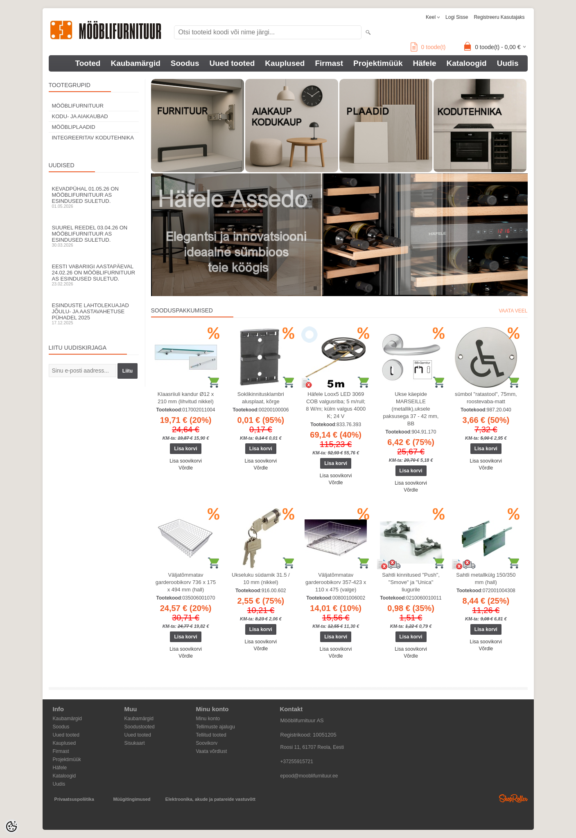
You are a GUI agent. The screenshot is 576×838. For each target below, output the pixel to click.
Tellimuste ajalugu (215, 727)
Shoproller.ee (513, 798)
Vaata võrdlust (211, 751)
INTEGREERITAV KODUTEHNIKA (93, 138)
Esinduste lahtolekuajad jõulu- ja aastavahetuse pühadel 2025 (94, 313)
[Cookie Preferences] (11, 826)
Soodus (185, 63)
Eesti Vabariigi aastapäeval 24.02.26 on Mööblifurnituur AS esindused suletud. (94, 274)
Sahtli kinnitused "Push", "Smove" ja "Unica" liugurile (411, 582)
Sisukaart (134, 743)
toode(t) (428, 47)
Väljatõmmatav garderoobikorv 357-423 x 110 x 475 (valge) (335, 582)
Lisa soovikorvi (185, 461)
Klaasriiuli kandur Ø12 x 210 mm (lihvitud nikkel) (186, 397)
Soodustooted (139, 727)
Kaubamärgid (135, 63)
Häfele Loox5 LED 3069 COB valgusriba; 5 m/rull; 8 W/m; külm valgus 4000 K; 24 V (336, 405)
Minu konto (208, 718)
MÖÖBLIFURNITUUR (78, 106)
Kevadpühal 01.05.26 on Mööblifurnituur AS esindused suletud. (94, 197)
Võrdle (185, 468)
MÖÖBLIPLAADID (73, 127)
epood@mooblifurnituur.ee (309, 776)
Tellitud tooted (211, 735)
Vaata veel (513, 311)
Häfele (424, 63)
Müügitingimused (131, 799)
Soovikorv (207, 743)
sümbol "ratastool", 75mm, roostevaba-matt (486, 397)
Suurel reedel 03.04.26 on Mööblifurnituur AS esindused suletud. (94, 236)
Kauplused (285, 63)
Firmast (329, 63)
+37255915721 (296, 761)
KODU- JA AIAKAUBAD (80, 116)
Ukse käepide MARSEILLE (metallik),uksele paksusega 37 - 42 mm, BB (411, 409)
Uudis (508, 63)
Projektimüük (377, 63)
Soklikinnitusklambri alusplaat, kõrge (260, 397)
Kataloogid (467, 63)
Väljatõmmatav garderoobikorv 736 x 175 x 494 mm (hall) (186, 582)
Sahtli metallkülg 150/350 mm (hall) (485, 578)
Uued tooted (232, 63)
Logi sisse (456, 17)
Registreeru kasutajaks (499, 17)
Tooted (88, 63)
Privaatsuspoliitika (74, 799)
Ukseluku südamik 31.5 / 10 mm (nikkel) (261, 578)
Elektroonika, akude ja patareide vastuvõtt (210, 799)
